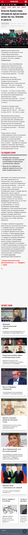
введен (17, 233)
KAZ (2, 4)
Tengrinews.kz (5, 60)
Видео (14, 7)
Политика (19, 23)
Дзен (5, 265)
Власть (24, 23)
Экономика (13, 23)
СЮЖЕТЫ (24, 7)
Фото (18, 7)
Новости (3, 7)
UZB (12, 4)
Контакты (4, 530)
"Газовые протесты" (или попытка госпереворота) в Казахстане (13, 26)
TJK (7, 4)
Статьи (9, 7)
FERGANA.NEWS (14, 2)
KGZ (5, 4)
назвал (19, 239)
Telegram (21, 262)
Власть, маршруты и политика (8, 500)
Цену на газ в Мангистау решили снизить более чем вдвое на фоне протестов (12, 168)
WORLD (15, 4)
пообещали (5, 201)
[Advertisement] (14, 289)
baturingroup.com (15, 533)
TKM (9, 4)
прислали (12, 255)
